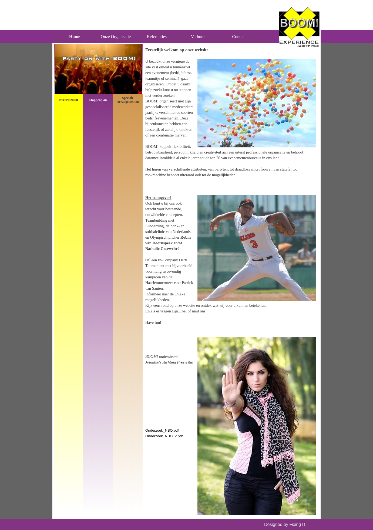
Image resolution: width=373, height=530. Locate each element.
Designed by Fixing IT (285, 524)
